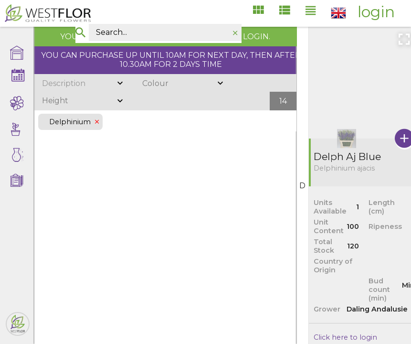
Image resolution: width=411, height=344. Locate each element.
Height (55, 100)
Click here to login (345, 337)
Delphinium (70, 122)
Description (63, 83)
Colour (155, 83)
